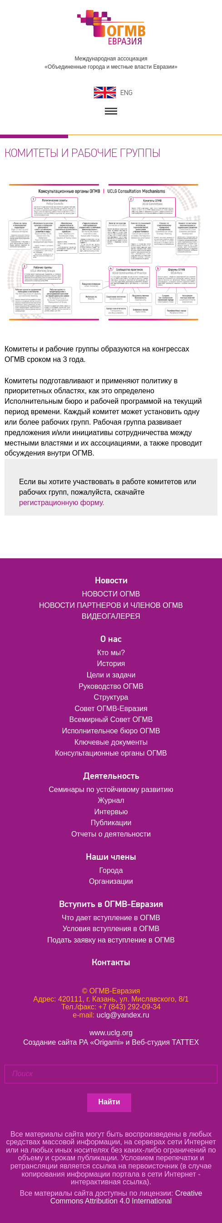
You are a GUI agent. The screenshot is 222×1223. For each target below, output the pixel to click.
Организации (111, 881)
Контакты (111, 962)
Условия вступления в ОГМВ (111, 928)
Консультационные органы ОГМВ (111, 753)
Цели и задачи (111, 675)
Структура (111, 697)
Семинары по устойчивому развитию (111, 789)
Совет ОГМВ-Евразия (111, 708)
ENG (126, 93)
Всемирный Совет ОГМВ (111, 719)
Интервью (111, 812)
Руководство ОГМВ (111, 686)
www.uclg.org (111, 1033)
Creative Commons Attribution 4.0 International (126, 1197)
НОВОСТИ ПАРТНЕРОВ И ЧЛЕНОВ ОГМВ (111, 605)
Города (111, 870)
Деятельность (111, 776)
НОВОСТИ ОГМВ (111, 594)
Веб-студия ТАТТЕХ (165, 1042)
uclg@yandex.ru (123, 1015)
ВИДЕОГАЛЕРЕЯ (111, 616)
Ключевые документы (111, 742)
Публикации (111, 823)
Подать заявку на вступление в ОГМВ (111, 940)
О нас (111, 639)
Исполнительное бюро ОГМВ (111, 731)
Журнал (111, 800)
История (111, 663)
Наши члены (111, 856)
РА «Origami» (101, 1042)
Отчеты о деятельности (111, 834)
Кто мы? (111, 653)
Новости (111, 580)
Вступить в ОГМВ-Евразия (111, 904)
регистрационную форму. (61, 502)
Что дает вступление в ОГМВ (111, 918)
